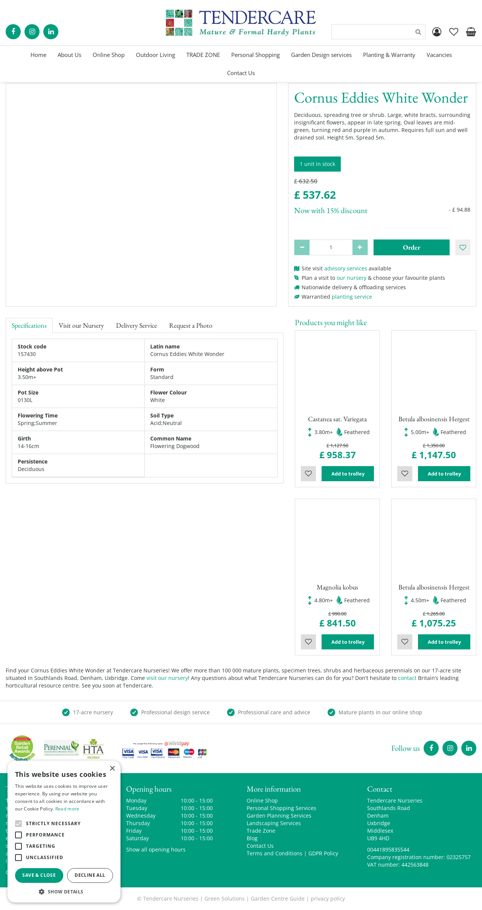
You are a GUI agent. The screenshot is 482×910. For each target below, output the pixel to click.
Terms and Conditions (274, 853)
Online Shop (262, 800)
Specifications (29, 325)
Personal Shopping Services (281, 808)
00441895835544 (388, 849)
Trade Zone (261, 830)
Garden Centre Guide (278, 898)
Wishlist (308, 473)
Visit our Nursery (81, 325)
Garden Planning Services (279, 815)
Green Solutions (224, 898)
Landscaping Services (274, 823)
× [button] (112, 769)
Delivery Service (136, 325)
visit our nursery (167, 677)
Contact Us (260, 845)
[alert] (64, 831)
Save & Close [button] (39, 875)
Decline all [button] (90, 875)
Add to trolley (348, 473)
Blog (252, 838)
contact (407, 677)
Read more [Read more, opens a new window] (67, 809)
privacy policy (328, 898)
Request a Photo (190, 325)
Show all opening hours (156, 849)
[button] (64, 891)
